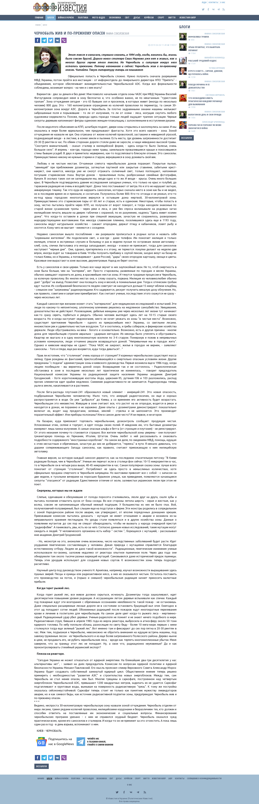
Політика (83, 17)
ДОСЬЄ (136, 17)
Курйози (149, 17)
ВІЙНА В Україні (66, 17)
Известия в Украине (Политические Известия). (130, 798)
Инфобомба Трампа (198, 36)
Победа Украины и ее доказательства (199, 86)
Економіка (115, 17)
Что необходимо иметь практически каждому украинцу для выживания (205, 101)
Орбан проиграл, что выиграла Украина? (204, 49)
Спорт (161, 17)
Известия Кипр (188, 17)
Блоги (50, 17)
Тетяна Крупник (217, 67)
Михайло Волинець (214, 57)
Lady (170, 778)
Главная (39, 17)
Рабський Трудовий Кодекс (202, 60)
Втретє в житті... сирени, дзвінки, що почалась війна (205, 72)
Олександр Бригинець (213, 121)
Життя (171, 17)
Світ (127, 17)
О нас (222, 2)
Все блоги (41, 766)
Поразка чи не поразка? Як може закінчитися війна (204, 127)
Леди (204, 2)
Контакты (213, 2)
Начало (40, 778)
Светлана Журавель (215, 94)
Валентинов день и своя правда (204, 114)
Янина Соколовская (117, 33)
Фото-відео (98, 17)
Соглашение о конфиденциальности (204, 778)
